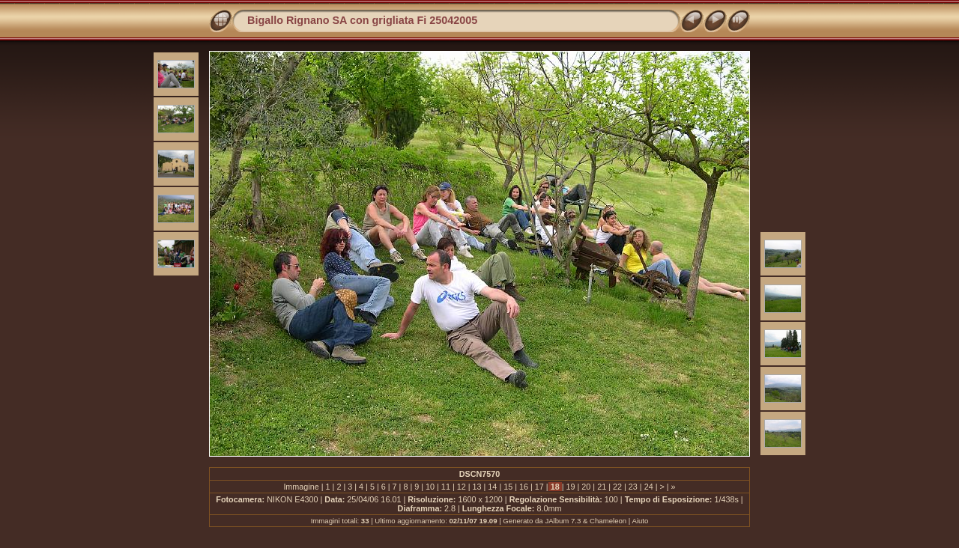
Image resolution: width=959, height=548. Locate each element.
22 (617, 486)
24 (649, 486)
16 (523, 486)
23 (633, 486)
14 (492, 486)
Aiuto (640, 521)
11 (446, 486)
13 (477, 486)
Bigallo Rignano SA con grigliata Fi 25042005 (362, 20)
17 (539, 486)
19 (571, 486)
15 (508, 486)
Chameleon (608, 521)
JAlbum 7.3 (563, 521)
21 (601, 486)
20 (586, 486)
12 (461, 486)
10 (430, 486)
